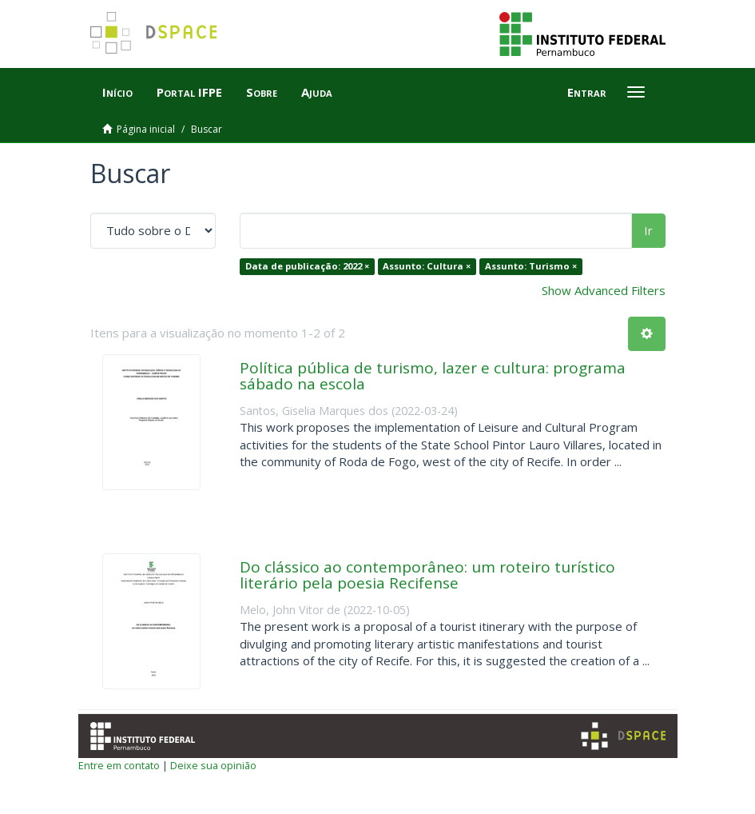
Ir (648, 230)
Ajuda (316, 92)
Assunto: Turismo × (531, 266)
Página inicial (146, 129)
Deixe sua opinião (213, 765)
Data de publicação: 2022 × (307, 266)
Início (117, 92)
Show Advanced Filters (604, 290)
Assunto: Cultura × (427, 266)
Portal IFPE (189, 92)
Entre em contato (119, 765)
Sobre (261, 92)
